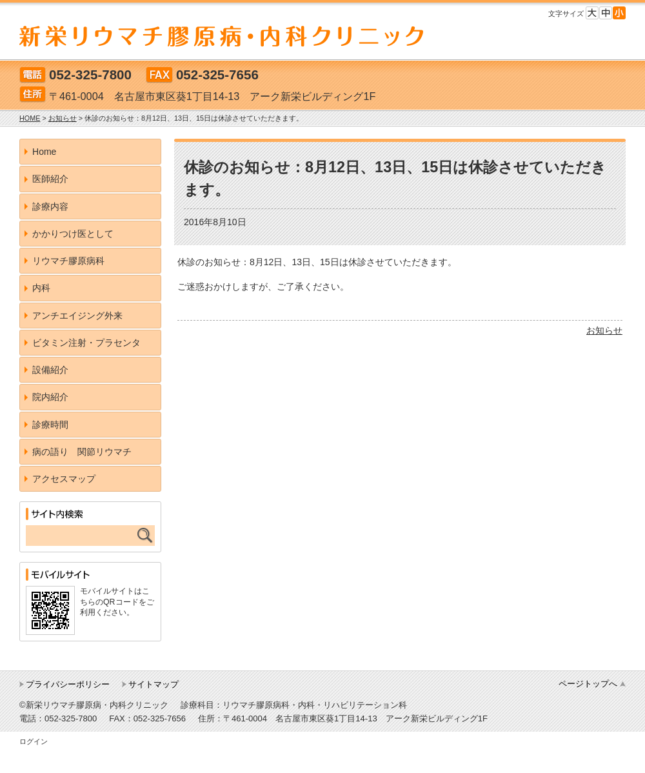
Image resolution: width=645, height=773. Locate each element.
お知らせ (604, 330)
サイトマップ (153, 684)
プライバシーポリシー (68, 684)
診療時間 (50, 424)
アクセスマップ (63, 479)
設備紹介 (50, 370)
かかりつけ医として (73, 233)
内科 (41, 288)
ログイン (33, 741)
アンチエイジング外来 (77, 315)
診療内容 (50, 206)
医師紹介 (50, 179)
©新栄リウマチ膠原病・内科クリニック (93, 705)
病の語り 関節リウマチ (82, 452)
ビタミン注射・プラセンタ (86, 342)
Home (44, 151)
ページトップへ (588, 683)
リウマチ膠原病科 (68, 261)
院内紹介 (50, 397)
